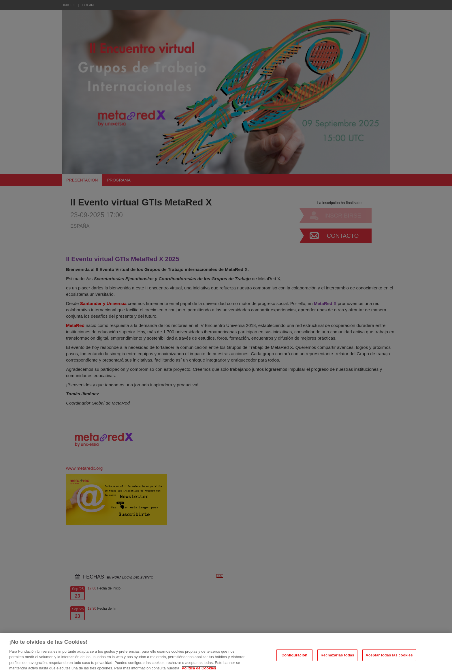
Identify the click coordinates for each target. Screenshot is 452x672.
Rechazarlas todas (337, 658)
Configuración (294, 658)
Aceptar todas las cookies (389, 658)
